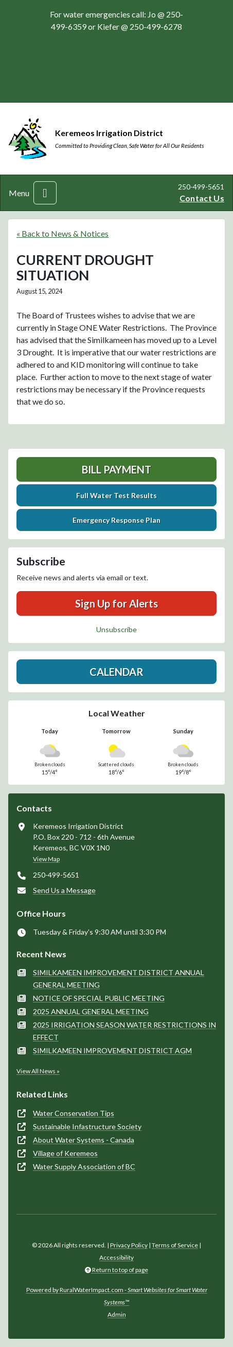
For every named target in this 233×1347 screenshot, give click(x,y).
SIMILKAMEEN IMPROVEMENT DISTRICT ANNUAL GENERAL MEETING (118, 978)
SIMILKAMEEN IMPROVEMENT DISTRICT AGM (112, 1050)
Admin (116, 1314)
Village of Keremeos (65, 1153)
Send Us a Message (64, 890)
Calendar (116, 672)
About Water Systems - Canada (83, 1139)
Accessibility (116, 1257)
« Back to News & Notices (62, 233)
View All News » (38, 1071)
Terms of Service (175, 1245)
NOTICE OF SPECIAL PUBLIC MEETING (99, 998)
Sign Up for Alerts (116, 603)
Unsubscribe (116, 629)
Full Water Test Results (116, 495)
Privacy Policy (129, 1245)
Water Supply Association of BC (84, 1166)
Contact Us (202, 198)
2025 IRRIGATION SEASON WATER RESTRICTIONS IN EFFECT (124, 1030)
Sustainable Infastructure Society (87, 1126)
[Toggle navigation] (45, 192)
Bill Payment (116, 469)
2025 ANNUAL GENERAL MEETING (91, 1011)
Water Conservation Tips (73, 1113)
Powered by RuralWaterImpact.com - (116, 1296)
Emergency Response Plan (116, 520)
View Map (46, 859)
